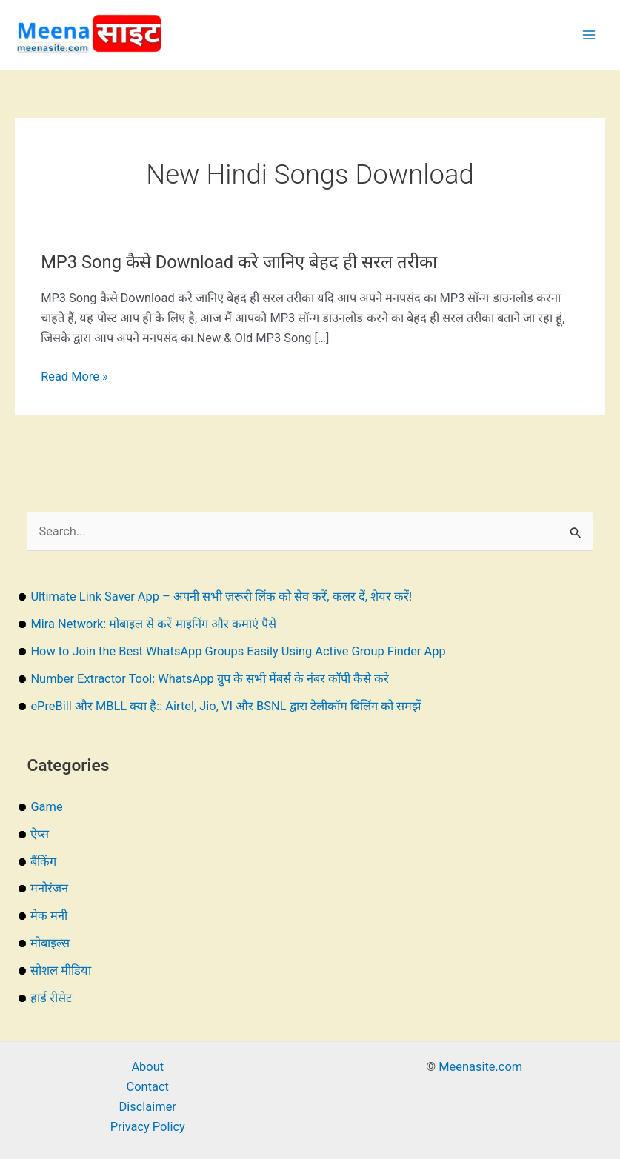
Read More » (74, 377)
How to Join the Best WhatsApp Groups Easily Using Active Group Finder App (237, 651)
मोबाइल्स (50, 943)
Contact (148, 1087)
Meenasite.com (480, 1067)
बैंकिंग (43, 862)
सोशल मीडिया (60, 970)
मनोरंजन (49, 888)
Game (46, 807)
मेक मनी (48, 916)
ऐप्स (39, 834)
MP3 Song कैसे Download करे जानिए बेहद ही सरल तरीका (238, 262)
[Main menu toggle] (588, 35)
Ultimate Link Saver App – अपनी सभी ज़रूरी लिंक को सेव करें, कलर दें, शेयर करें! (221, 596)
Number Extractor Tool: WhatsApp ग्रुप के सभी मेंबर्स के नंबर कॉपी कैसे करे (209, 679)
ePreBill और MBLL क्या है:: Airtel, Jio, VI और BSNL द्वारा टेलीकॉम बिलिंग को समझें (225, 706)
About (147, 1067)
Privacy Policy (147, 1127)
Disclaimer (147, 1107)
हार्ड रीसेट (51, 998)
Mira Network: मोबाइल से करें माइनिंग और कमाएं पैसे (153, 624)
